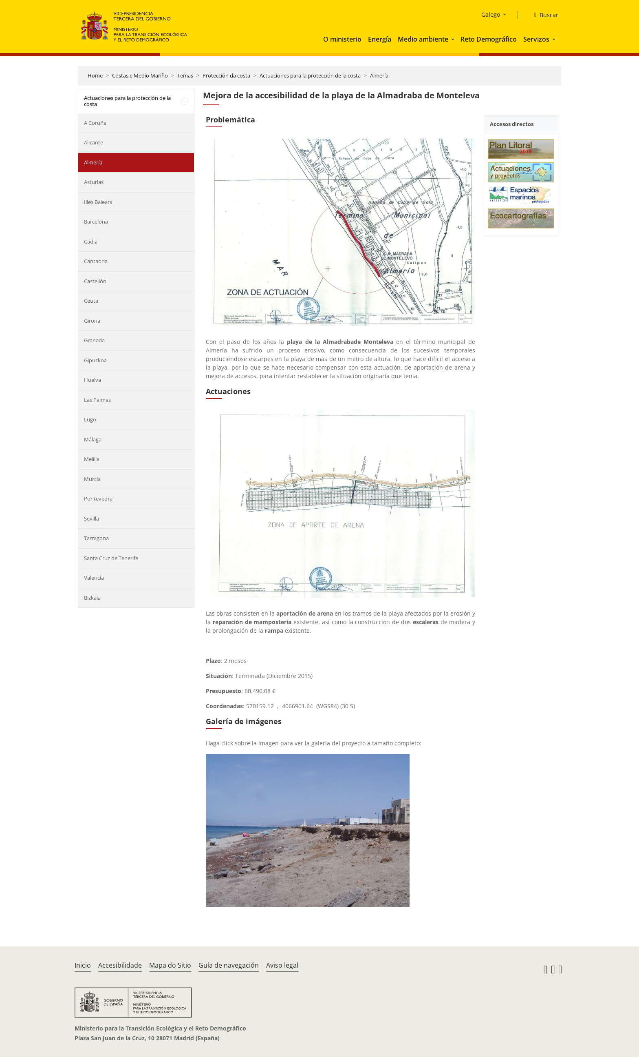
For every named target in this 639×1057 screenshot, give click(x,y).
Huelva (92, 379)
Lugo (90, 419)
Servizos (536, 39)
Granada (94, 340)
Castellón (95, 281)
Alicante (93, 142)
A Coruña (95, 122)
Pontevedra (98, 498)
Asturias (94, 182)
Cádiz (90, 241)
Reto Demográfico (489, 39)
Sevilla (91, 518)
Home (95, 75)
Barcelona (96, 221)
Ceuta (91, 300)
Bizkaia (92, 597)
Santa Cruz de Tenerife (111, 558)
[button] (453, 39)
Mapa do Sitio (170, 965)
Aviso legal (282, 965)
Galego (490, 14)
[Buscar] (543, 15)
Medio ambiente (423, 39)
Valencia (94, 577)
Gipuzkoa (95, 360)
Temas (185, 75)
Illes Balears (98, 202)
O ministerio (342, 39)
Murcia (92, 479)
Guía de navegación (228, 965)
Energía (379, 39)
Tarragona (96, 538)
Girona (92, 320)
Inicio (83, 965)
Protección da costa (226, 75)
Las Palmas (97, 399)
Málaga (92, 439)
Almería (379, 75)
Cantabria (96, 261)
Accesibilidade (120, 965)
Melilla (91, 459)
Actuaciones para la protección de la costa (310, 75)
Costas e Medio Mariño (140, 75)
